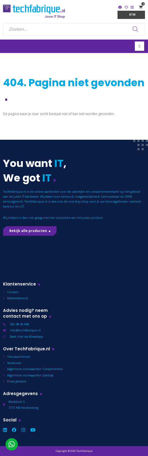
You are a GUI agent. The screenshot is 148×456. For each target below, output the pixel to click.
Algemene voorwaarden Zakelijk (30, 375)
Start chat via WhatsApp (26, 336)
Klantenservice (17, 298)
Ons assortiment (18, 357)
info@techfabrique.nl (25, 330)
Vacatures (14, 363)
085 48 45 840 (19, 324)
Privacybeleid (16, 381)
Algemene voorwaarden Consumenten (35, 369)
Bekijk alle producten (28, 230)
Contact (12, 292)
